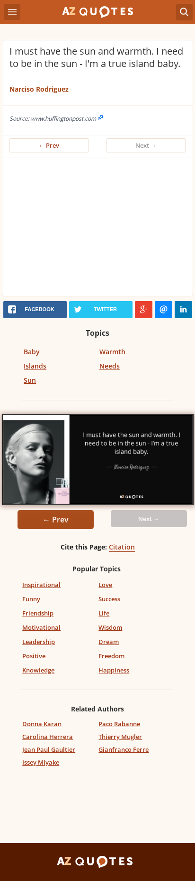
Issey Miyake (40, 762)
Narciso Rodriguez (39, 89)
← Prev (49, 145)
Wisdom (110, 627)
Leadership (38, 641)
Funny (31, 599)
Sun (30, 380)
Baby (32, 351)
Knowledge (38, 670)
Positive (33, 656)
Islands (35, 365)
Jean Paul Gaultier (48, 749)
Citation (122, 546)
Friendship (37, 613)
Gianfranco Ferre (123, 749)
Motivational (41, 627)
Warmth (112, 351)
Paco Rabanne (119, 724)
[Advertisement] (97, 229)
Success (109, 599)
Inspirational (41, 584)
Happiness (113, 670)
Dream (108, 641)
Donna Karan (42, 724)
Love (105, 584)
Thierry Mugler (120, 736)
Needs (109, 365)
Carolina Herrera (47, 736)
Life (103, 613)
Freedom (111, 656)
